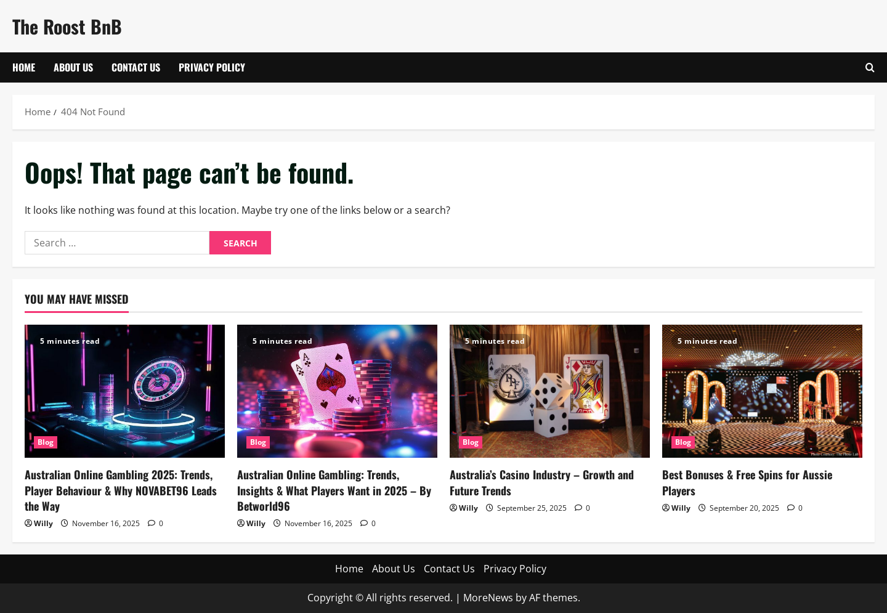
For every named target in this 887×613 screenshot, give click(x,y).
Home (23, 67)
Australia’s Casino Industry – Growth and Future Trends (542, 482)
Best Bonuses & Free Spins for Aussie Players (747, 482)
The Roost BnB (67, 26)
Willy (43, 523)
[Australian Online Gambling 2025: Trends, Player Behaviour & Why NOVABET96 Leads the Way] (125, 391)
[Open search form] (870, 67)
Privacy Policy (212, 67)
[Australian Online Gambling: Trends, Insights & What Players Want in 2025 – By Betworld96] (337, 391)
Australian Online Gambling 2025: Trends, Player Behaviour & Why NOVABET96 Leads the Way (121, 489)
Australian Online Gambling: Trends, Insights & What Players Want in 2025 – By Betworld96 (334, 489)
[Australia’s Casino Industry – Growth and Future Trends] (550, 391)
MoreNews (488, 597)
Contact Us (135, 67)
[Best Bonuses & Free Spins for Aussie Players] (762, 391)
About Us (73, 67)
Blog (46, 442)
